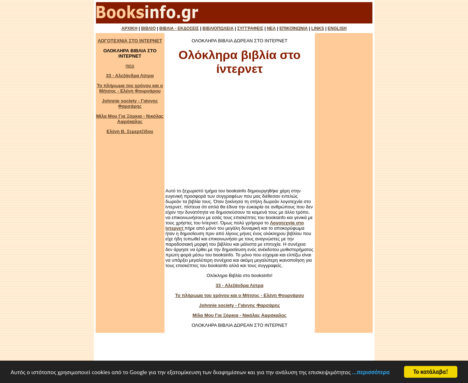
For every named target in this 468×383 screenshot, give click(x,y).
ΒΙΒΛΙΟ (148, 28)
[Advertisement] (239, 133)
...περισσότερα (371, 372)
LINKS (317, 28)
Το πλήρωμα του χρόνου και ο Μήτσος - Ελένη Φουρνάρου (130, 88)
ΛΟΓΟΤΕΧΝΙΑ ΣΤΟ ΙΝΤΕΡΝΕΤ (130, 40)
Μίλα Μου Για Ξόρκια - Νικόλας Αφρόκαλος (129, 118)
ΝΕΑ (271, 28)
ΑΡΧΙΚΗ (130, 28)
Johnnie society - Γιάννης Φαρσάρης (130, 103)
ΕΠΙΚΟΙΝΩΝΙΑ (293, 28)
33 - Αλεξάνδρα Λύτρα (130, 75)
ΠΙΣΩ (129, 66)
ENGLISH (337, 28)
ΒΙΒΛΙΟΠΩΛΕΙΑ (218, 28)
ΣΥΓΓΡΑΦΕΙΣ (250, 28)
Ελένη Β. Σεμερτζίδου (130, 131)
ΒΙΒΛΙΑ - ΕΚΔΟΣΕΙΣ (179, 28)
